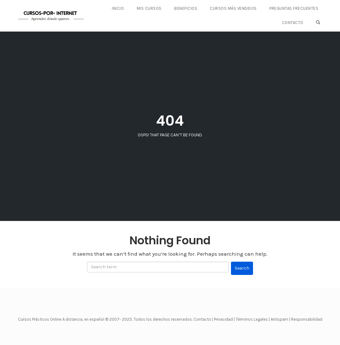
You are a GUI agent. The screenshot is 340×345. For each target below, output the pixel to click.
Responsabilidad (306, 319)
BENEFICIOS (186, 8)
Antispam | (280, 319)
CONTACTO (292, 22)
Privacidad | (224, 319)
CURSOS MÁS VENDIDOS (233, 8)
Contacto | (203, 319)
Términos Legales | (253, 319)
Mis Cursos (149, 8)
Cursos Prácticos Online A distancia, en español (61, 319)
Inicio (118, 8)
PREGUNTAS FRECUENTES (293, 8)
